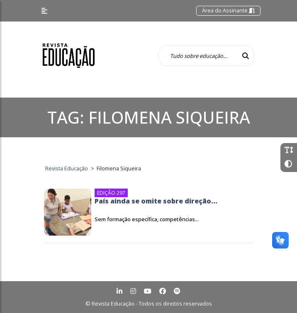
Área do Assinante (228, 10)
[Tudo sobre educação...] (197, 55)
